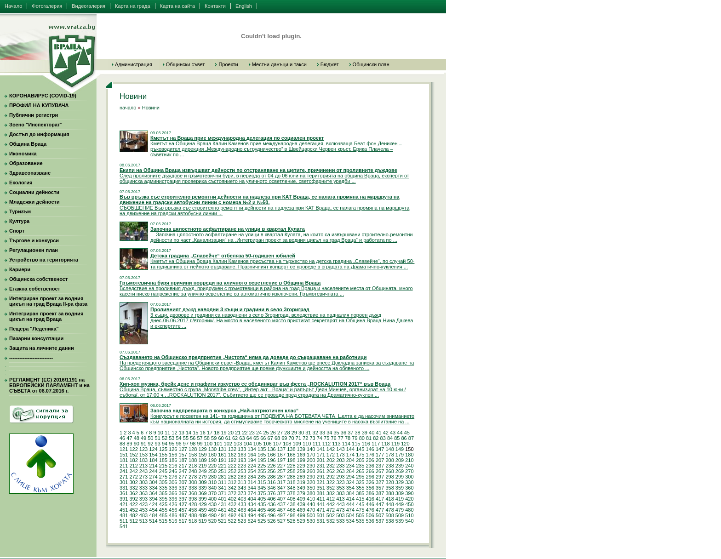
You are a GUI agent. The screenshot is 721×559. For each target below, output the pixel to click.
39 (364, 432)
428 (193, 504)
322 (330, 482)
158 (193, 454)
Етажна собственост (34, 288)
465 (262, 510)
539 (399, 521)
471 (320, 510)
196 (271, 460)
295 (360, 476)
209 (399, 460)
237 (380, 465)
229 (301, 465)
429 (202, 504)
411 (320, 499)
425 (163, 504)
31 (308, 432)
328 (389, 482)
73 (312, 438)
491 (222, 515)
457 (183, 510)
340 (212, 488)
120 (405, 443)
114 (346, 443)
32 (315, 432)
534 (350, 521)
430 (212, 504)
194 (251, 460)
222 (232, 465)
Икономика (23, 153)
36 (343, 432)
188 (193, 460)
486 (173, 515)
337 (183, 488)
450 (409, 504)
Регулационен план (33, 250)
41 (378, 432)
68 (277, 438)
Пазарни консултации (36, 338)
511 (124, 521)
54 (179, 438)
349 (301, 488)
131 (222, 449)
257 (281, 471)
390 (409, 493)
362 (133, 493)
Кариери (19, 269)
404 (251, 499)
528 (291, 521)
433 (242, 504)
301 (124, 482)
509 (399, 515)
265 (360, 471)
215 (163, 465)
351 (320, 488)
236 (370, 465)
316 (271, 482)
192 (232, 460)
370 (212, 493)
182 (133, 460)
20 (231, 432)
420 (409, 499)
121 (124, 449)
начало (128, 107)
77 (340, 438)
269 (399, 471)
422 (133, 504)
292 (330, 476)
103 (238, 443)
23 (252, 432)
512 (133, 521)
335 (163, 488)
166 (271, 454)
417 (380, 499)
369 (202, 493)
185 (163, 460)
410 (311, 499)
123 (143, 449)
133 (242, 449)
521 (222, 521)
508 (389, 515)
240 (409, 465)
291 (320, 476)
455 (163, 510)
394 (153, 499)
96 (179, 443)
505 (360, 515)
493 (242, 515)
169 (301, 454)
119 (395, 443)
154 (153, 454)
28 (287, 432)
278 (193, 476)
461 (222, 510)
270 (409, 471)
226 (271, 465)
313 (242, 482)
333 (143, 488)
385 (360, 493)
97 (186, 443)
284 (251, 476)
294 (350, 476)
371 (222, 493)
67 (270, 438)
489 (202, 515)
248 (193, 471)
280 (212, 476)
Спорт (16, 231)
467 (281, 510)
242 (133, 471)
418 (389, 499)
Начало (13, 6)
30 (301, 432)
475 (360, 510)
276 (173, 476)
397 (183, 499)
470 (311, 510)
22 (244, 432)
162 (232, 454)
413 (340, 499)
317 (281, 482)
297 (380, 476)
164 (251, 454)
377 (281, 493)
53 (171, 438)
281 (222, 476)
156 (173, 454)
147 (380, 449)
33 (322, 432)
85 (397, 438)
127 (183, 449)
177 (380, 454)
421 (124, 504)
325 (360, 482)
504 (350, 515)
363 (143, 493)
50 (150, 438)
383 (340, 493)
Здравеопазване (30, 173)
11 (167, 432)
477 (380, 510)
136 (271, 449)
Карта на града (132, 6)
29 (294, 432)
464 (251, 510)
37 (350, 432)
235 (360, 465)
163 (242, 454)
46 (122, 438)
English (243, 6)
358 (389, 488)
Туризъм (20, 211)
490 (212, 515)
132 (232, 449)
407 (281, 499)
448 (389, 504)
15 (195, 432)
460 (212, 510)
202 (330, 460)
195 (262, 460)
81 (369, 438)
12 (174, 432)
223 (242, 465)
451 (124, 510)
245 (163, 471)
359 (399, 488)
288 (291, 476)
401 (222, 499)
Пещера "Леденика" (34, 328)
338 (193, 488)
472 (330, 510)
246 (173, 471)
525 (262, 521)
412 (330, 499)
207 (380, 460)
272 (133, 476)
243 (143, 471)
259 (301, 471)
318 (291, 482)
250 (212, 471)
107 (277, 443)
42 (386, 432)
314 (251, 482)
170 (311, 454)
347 (281, 488)
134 (251, 449)
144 (350, 449)
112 (326, 443)
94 (164, 443)
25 (266, 432)
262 (330, 471)
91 (143, 443)
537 (380, 521)
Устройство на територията (43, 259)
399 (202, 499)
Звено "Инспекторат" (36, 124)
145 (360, 449)
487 (183, 515)
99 (199, 443)
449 (399, 504)
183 (143, 460)
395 (163, 499)
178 (389, 454)
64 (249, 438)
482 (133, 515)
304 (153, 482)
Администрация (133, 64)
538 (389, 521)
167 (281, 454)
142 (330, 449)
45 (407, 432)
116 (366, 443)
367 (183, 493)
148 (389, 449)
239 (399, 465)
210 (409, 460)
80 (362, 438)
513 (143, 521)
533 (340, 521)
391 (124, 499)
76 (333, 438)
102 (228, 443)
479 (399, 510)
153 (143, 454)
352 (330, 488)
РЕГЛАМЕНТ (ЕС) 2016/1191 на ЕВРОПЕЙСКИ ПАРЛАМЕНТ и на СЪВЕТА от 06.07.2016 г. (49, 385)
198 (291, 460)
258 (291, 471)
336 (173, 488)
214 (153, 465)
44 (399, 432)
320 (311, 482)
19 (224, 432)
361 (124, 493)
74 (319, 438)
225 (262, 465)
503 (340, 515)
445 (360, 504)
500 (311, 515)
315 (262, 482)
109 (297, 443)
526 (271, 521)
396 (173, 499)
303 (143, 482)
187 (183, 460)
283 (242, 476)
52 (164, 438)
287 (281, 476)
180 (409, 454)
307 (183, 482)
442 (330, 504)
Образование (26, 163)
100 (208, 443)
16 (203, 432)
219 (202, 465)
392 (133, 499)
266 (370, 471)
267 (380, 471)
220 (212, 465)
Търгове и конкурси (34, 240)
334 (153, 488)
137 (281, 449)
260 (311, 471)
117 (376, 443)
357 (380, 488)
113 (336, 443)
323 (340, 482)
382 (330, 493)
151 (124, 454)
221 (222, 465)
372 (232, 493)
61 (228, 438)
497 (281, 515)
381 (320, 493)
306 (173, 482)
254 (251, 471)
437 (281, 504)
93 (157, 443)
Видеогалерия (88, 6)
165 (262, 454)
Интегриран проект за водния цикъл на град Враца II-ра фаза (48, 301)
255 (262, 471)
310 (212, 482)
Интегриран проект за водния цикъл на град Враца (46, 316)
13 (181, 432)
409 (301, 499)
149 (399, 449)
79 (354, 438)
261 (320, 471)
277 (183, 476)
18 (216, 432)
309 (202, 482)
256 (271, 471)
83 (383, 438)
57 (199, 438)
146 (370, 449)
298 (389, 476)
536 (370, 521)
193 (242, 460)
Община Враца (27, 144)
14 (188, 432)
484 (153, 515)
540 (409, 521)
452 (133, 510)
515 (163, 521)
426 (173, 504)
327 (380, 482)
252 (232, 471)
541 (124, 526)
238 (389, 465)
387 (380, 493)
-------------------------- (31, 357)
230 (311, 465)
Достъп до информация (39, 134)
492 (232, 515)
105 (257, 443)
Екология (20, 182)
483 (143, 515)
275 (163, 476)
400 (212, 499)
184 (153, 460)
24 (259, 432)
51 (157, 438)
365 (163, 493)
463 (242, 510)
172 (330, 454)
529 (301, 521)
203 (340, 460)
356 (370, 488)
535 (360, 521)
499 (301, 515)
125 (163, 449)
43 (392, 432)
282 (232, 476)
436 (271, 504)
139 (301, 449)
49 (143, 438)
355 (360, 488)
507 (380, 515)
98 (192, 443)
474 (350, 510)
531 (320, 521)
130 (212, 449)
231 (320, 465)
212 (133, 465)
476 (370, 510)
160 (212, 454)
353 (340, 488)
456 (173, 510)
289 (301, 476)
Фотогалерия (47, 6)
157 (183, 454)
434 (251, 504)
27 (280, 432)
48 (136, 438)
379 (301, 493)
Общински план (371, 64)
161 (222, 454)
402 (232, 499)
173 (340, 454)
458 (193, 510)
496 (271, 515)
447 (380, 504)
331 (124, 488)
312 (232, 482)
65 (256, 438)
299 (399, 476)
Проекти (228, 64)
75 (326, 438)
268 (389, 471)
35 (336, 432)
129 (202, 449)
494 (251, 515)
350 (311, 488)
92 (150, 443)
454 (153, 510)
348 (291, 488)
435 (262, 504)
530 (311, 521)
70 (291, 438)
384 (350, 493)
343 (242, 488)
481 (124, 515)
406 (271, 499)
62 (235, 438)
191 (222, 460)
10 (160, 432)
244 (153, 471)
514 (153, 521)
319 (301, 482)
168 (291, 454)
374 (251, 493)
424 (153, 504)
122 (133, 449)
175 (360, 454)
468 (291, 510)
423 (143, 504)
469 (301, 510)
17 (209, 432)
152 (133, 454)
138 (291, 449)
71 (298, 438)
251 (222, 471)
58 (207, 438)
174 (350, 454)
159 (202, 454)
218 (193, 465)
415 (360, 499)
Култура (19, 221)
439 (301, 504)
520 (212, 521)
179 (399, 454)
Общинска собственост (38, 279)
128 (193, 449)
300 (409, 476)
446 (370, 504)
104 (247, 443)
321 (320, 482)
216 (173, 465)
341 (222, 488)
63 (242, 438)
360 (409, 488)
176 (370, 454)
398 (193, 499)
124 (153, 449)
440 (311, 504)
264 (350, 471)
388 (389, 493)
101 (218, 443)
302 (133, 482)
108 (287, 443)
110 (307, 443)
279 (202, 476)
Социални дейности (34, 192)
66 (263, 438)
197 (281, 460)
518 (193, 521)
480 (409, 510)
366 (173, 493)
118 (385, 443)
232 (330, 465)
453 (143, 510)
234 (350, 465)
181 (124, 460)
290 (311, 476)
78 (347, 438)
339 (202, 488)
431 (222, 504)
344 (251, 488)
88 (122, 443)
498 (291, 515)
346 (271, 488)
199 (301, 460)
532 (330, 521)
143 (340, 449)
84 (390, 438)
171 (320, 454)
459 (202, 510)
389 (399, 493)
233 (340, 465)
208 (389, 460)
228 (291, 465)
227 (281, 465)
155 (163, 454)
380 (311, 493)
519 (202, 521)
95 (171, 443)
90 (136, 443)
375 (262, 493)
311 (222, 482)
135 (262, 449)
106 (267, 443)
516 (173, 521)
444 (350, 504)
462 (232, 510)
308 (193, 482)
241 (124, 471)
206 (370, 460)
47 (129, 438)
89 (129, 443)
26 (273, 432)
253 (242, 471)
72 (305, 438)
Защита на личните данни (41, 348)
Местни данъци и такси (279, 64)
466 (271, 510)
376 (271, 493)
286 (271, 476)
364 (153, 493)
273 (143, 476)
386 (370, 493)
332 (133, 488)
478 (389, 510)
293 (340, 476)
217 (183, 465)
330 (409, 482)
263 (340, 471)
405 (262, 499)
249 (202, 471)
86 (404, 438)
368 (193, 493)
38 (357, 432)
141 (320, 449)
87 (411, 438)
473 (340, 510)
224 (251, 465)
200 (311, 460)
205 (360, 460)
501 (320, 515)
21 (237, 432)
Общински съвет (185, 64)
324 (350, 482)
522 (232, 521)
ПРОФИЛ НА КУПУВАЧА (39, 105)
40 (371, 432)
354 (350, 488)
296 (370, 476)
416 (370, 499)
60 (220, 438)
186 (173, 460)
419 (399, 499)
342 (232, 488)
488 (193, 515)
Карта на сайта (177, 6)
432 (232, 504)
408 (291, 499)
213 (143, 465)
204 (350, 460)
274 (153, 476)
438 (291, 504)
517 (183, 521)
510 (409, 515)
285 (262, 476)
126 (173, 449)
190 (212, 460)
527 (281, 521)
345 (262, 488)
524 (251, 521)
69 (284, 438)
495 (262, 515)
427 (183, 504)
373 (242, 493)
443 (340, 504)
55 (186, 438)
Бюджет (329, 64)
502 (330, 515)
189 (202, 460)
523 (242, 521)
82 (375, 438)
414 (350, 499)
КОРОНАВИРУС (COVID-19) (42, 95)
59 (214, 438)
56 (192, 438)
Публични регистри (33, 115)
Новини (151, 107)
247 (183, 471)
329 (399, 482)
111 (316, 443)
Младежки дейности (34, 202)
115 (356, 443)
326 (370, 482)
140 (311, 449)
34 (329, 432)
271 (124, 476)
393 (143, 499)
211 (124, 465)
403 (242, 499)
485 (163, 515)
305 (163, 482)
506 (370, 515)
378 (291, 493)
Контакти (215, 6)
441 (320, 504)
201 (320, 460)
